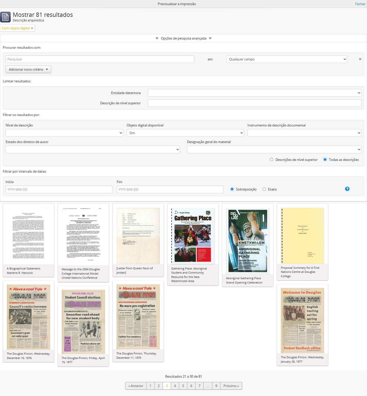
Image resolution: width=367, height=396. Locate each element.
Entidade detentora (126, 93)
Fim (119, 182)
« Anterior (135, 386)
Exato (270, 189)
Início (10, 182)
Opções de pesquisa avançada (183, 38)
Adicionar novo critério (28, 69)
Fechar (360, 4)
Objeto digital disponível (145, 125)
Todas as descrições (341, 159)
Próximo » (231, 386)
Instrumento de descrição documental (276, 125)
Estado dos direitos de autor (27, 141)
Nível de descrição (19, 125)
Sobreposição (243, 189)
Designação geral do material (209, 141)
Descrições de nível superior (294, 159)
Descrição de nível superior (120, 103)
